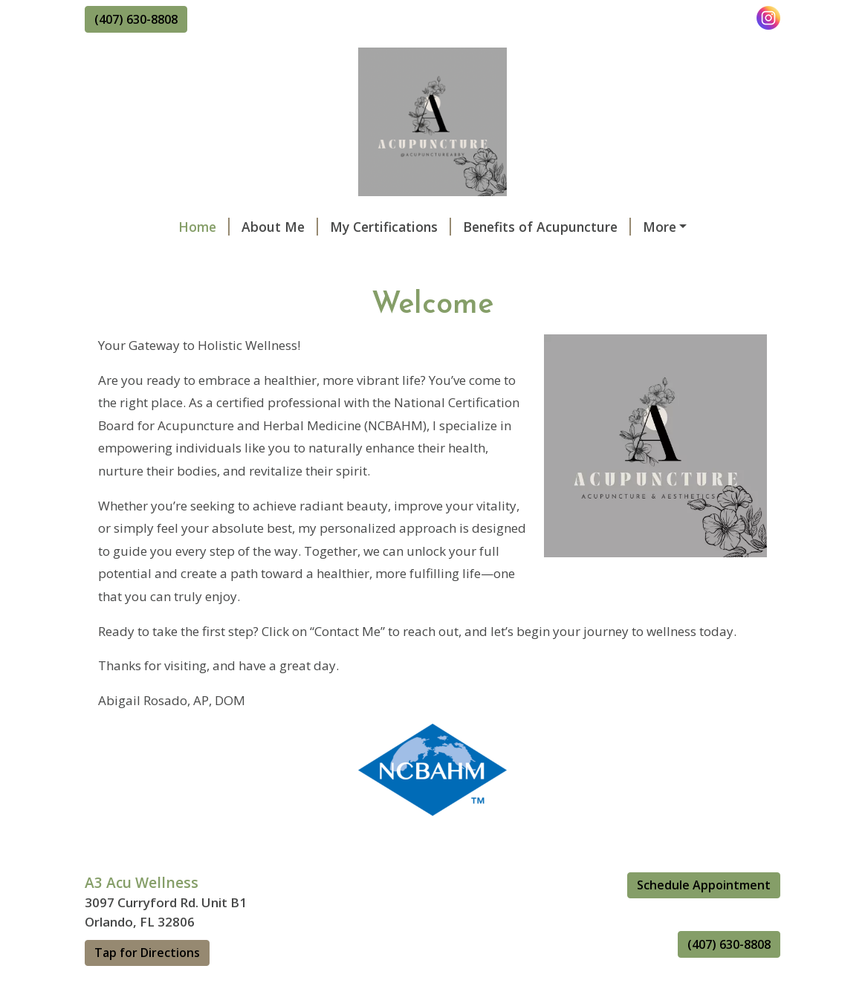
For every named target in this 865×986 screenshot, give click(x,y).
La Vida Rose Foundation (417, 289)
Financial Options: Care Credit (197, 321)
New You (548, 289)
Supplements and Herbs (383, 321)
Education (567, 258)
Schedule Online (618, 227)
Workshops (278, 289)
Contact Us (475, 258)
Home (122, 227)
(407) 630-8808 (136, 19)
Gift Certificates (364, 258)
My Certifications (308, 227)
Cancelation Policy (160, 289)
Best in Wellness (676, 258)
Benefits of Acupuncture (465, 227)
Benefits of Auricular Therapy (196, 258)
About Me (198, 227)
